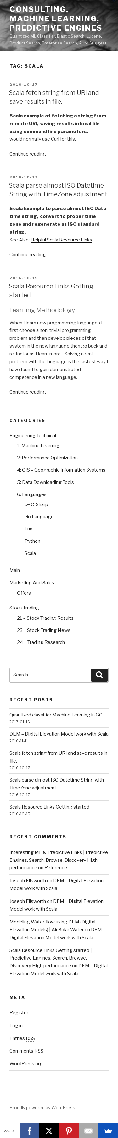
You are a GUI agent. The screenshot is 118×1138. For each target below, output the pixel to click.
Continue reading (27, 154)
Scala (30, 553)
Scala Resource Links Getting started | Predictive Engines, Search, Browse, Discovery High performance (50, 958)
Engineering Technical (32, 435)
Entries (22, 1038)
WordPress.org (26, 1064)
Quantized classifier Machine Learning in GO (56, 715)
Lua (28, 529)
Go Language (39, 517)
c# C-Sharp (36, 504)
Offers (24, 593)
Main (14, 570)
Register (18, 1013)
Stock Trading (24, 608)
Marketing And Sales (31, 583)
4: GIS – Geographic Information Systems (61, 470)
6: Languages (32, 494)
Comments (26, 1051)
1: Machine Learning (38, 445)
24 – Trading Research (41, 642)
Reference (55, 868)
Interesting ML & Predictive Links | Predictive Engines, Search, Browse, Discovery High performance (58, 860)
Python (32, 541)
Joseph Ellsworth (27, 880)
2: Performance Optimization (47, 458)
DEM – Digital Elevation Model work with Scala (59, 734)
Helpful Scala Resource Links (61, 240)
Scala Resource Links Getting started (49, 807)
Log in (16, 1025)
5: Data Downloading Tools (45, 482)
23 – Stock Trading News (43, 630)
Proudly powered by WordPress (42, 1107)
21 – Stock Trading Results (45, 618)
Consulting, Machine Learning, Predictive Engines (55, 19)
